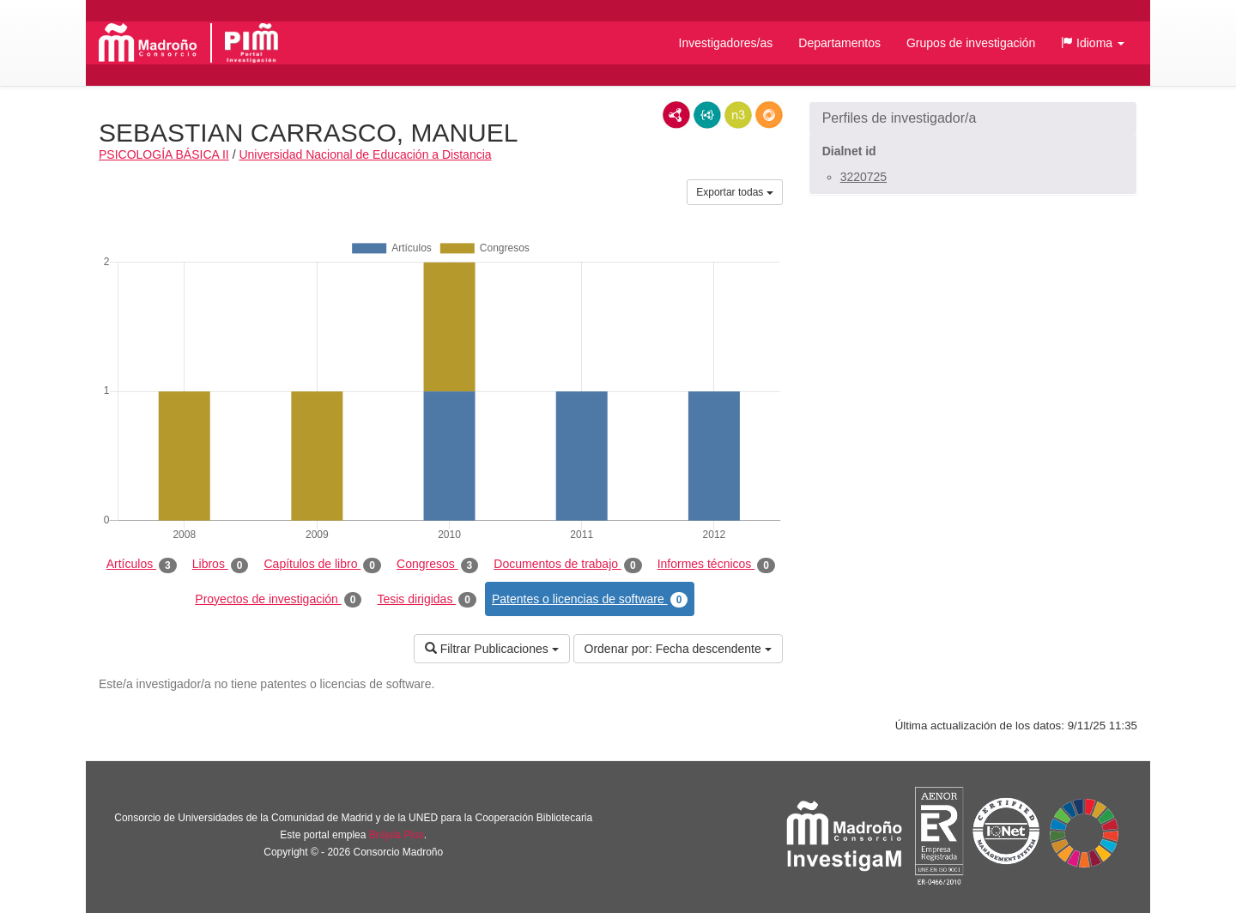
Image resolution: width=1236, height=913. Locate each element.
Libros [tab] (220, 564)
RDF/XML (676, 115)
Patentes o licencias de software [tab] (590, 600)
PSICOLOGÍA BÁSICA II (164, 154)
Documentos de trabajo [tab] (567, 564)
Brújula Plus (396, 835)
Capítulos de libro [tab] (322, 564)
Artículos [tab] (141, 564)
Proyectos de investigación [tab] (278, 600)
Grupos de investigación (970, 43)
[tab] (972, 118)
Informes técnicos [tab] (716, 564)
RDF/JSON (769, 115)
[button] (1092, 42)
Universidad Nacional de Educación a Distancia (365, 154)
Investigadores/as (726, 43)
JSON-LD (707, 115)
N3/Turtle (738, 115)
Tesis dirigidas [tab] (426, 600)
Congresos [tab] (437, 564)
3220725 (864, 177)
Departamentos (839, 43)
